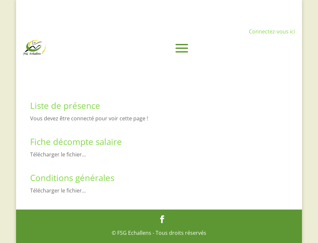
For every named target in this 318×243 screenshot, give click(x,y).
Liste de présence (65, 105)
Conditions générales (72, 178)
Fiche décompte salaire (76, 142)
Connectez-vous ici (272, 31)
